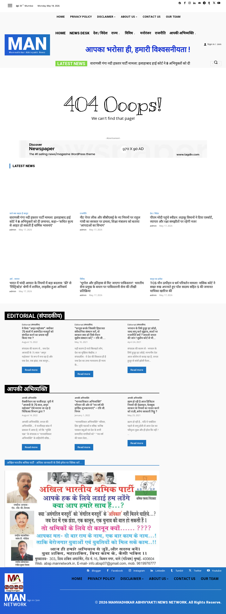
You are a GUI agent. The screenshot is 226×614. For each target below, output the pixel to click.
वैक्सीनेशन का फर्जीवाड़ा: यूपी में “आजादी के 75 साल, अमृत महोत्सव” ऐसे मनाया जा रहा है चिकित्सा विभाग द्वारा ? (37, 406)
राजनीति (83, 213)
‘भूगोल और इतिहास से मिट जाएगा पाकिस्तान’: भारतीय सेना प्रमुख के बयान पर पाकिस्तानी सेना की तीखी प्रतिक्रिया (112, 287)
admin (12, 229)
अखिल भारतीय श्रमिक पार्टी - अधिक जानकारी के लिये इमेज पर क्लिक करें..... (44, 462)
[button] (215, 62)
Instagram (139, 570)
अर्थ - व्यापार (14, 279)
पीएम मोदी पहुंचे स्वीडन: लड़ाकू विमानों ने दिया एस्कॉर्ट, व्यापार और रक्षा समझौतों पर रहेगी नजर (181, 219)
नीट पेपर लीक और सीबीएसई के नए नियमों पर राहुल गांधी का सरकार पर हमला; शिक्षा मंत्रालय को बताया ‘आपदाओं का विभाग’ (110, 221)
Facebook (117, 570)
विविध (82, 279)
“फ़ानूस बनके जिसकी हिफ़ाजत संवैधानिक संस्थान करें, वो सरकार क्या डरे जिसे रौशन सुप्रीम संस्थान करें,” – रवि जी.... (90, 333)
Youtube (216, 570)
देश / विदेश (154, 213)
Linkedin (160, 570)
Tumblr (179, 570)
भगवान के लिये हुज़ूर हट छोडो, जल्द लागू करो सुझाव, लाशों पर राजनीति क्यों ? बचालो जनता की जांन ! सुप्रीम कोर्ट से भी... (143, 333)
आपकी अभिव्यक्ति (29, 398)
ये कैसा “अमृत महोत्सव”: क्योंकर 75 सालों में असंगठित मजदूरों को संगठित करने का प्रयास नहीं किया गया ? (37, 333)
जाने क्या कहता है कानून (18, 213)
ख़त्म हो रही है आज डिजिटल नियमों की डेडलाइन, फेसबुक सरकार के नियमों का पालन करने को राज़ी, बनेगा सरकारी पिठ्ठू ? (143, 406)
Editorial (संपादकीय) (31, 324)
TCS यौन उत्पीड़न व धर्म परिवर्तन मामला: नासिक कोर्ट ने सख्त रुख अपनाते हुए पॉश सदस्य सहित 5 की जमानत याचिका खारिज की (182, 287)
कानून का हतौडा (156, 279)
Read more (31, 369)
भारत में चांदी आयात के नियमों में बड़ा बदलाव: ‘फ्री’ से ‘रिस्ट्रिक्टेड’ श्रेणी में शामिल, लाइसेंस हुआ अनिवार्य (40, 285)
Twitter (197, 570)
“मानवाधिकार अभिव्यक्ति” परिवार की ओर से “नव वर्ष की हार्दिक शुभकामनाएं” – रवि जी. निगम (90, 406)
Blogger (96, 570)
